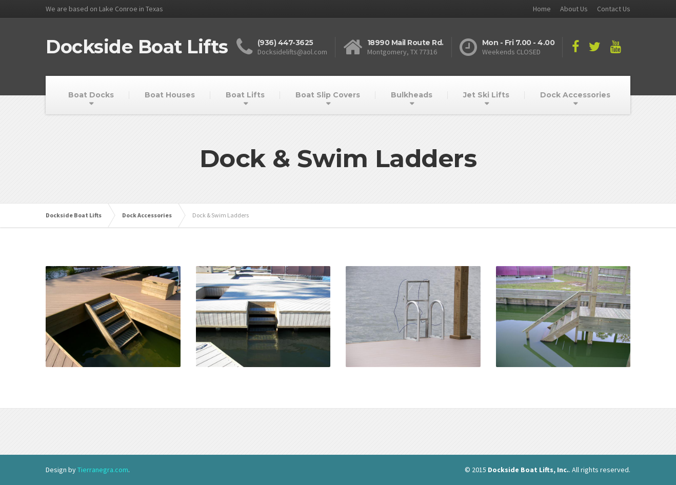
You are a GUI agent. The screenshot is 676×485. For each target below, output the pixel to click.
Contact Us (613, 8)
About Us (574, 8)
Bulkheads (411, 94)
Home (542, 8)
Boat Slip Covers (327, 94)
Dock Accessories (575, 94)
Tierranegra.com (102, 469)
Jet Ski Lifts (486, 94)
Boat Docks (91, 94)
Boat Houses (170, 94)
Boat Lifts (245, 94)
